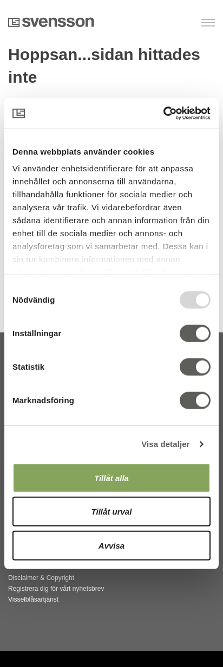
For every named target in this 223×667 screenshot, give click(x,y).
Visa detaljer (165, 444)
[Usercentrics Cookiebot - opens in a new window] (163, 113)
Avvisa (111, 545)
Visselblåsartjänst (33, 599)
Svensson (51, 22)
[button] (159, 23)
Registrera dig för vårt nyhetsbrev (56, 588)
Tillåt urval (111, 511)
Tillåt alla (111, 477)
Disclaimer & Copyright (41, 578)
